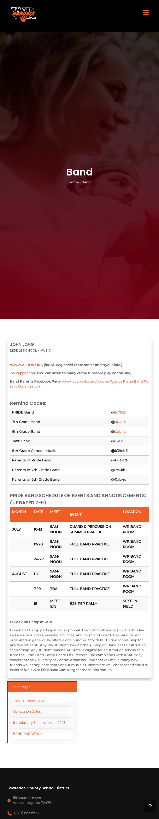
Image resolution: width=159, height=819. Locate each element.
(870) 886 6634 (27, 813)
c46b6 (120, 441)
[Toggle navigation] (146, 12)
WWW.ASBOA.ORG (26, 365)
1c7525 (120, 412)
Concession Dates (27, 711)
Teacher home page (28, 700)
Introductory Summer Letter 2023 (39, 722)
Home (74, 182)
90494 (120, 422)
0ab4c (120, 432)
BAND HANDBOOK (27, 733)
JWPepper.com (23, 373)
